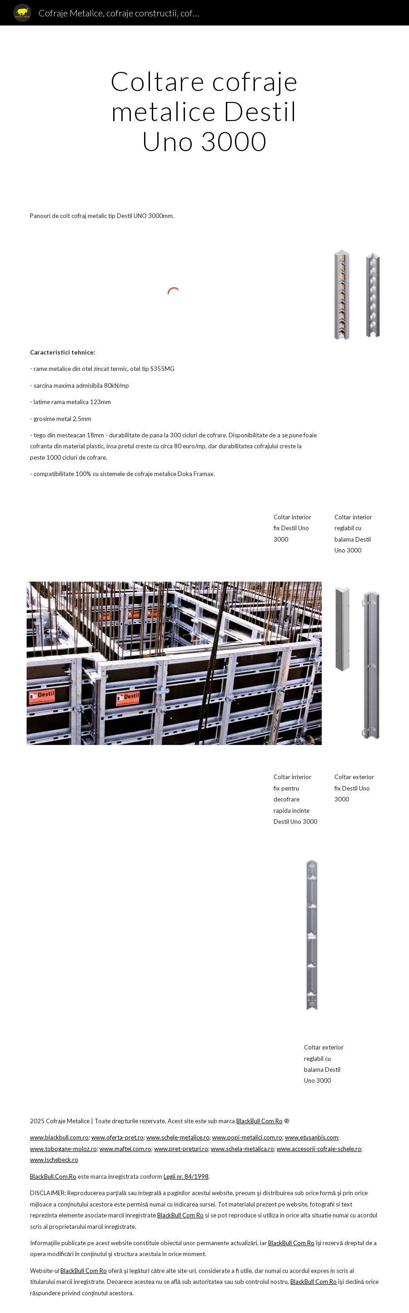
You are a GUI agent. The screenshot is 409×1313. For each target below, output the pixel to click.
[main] (204, 110)
